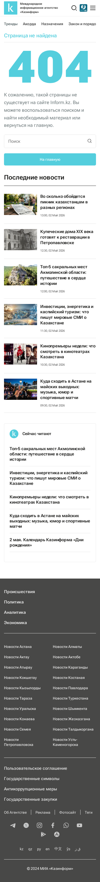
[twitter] (26, 826)
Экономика (15, 622)
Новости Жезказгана (71, 719)
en (48, 849)
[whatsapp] (66, 826)
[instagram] (39, 826)
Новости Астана (18, 646)
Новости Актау (16, 657)
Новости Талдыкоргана (73, 729)
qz (30, 849)
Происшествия (19, 591)
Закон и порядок (83, 24)
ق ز (78, 849)
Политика (14, 602)
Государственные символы (31, 778)
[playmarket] (43, 835)
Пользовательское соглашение (35, 768)
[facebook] (52, 826)
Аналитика (15, 612)
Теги (89, 812)
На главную (50, 159)
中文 (58, 849)
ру (39, 849)
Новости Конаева (19, 719)
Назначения (52, 24)
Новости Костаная (69, 677)
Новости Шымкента (70, 708)
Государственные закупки (30, 799)
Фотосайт (67, 812)
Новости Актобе (67, 657)
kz (21, 849)
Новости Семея (17, 729)
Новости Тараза (18, 698)
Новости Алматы (67, 646)
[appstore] (56, 835)
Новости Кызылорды (22, 688)
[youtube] (79, 826)
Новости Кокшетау (20, 677)
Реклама (42, 812)
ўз (68, 849)
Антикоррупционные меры (30, 788)
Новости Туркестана (70, 698)
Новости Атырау (18, 667)
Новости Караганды (70, 667)
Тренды (11, 24)
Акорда (29, 24)
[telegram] (12, 826)
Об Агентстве (15, 812)
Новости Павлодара (70, 688)
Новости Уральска (20, 708)
